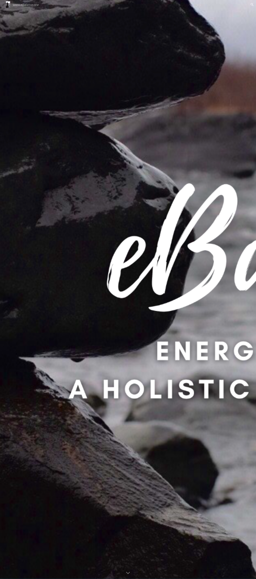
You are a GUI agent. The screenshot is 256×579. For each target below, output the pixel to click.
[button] (252, 4)
